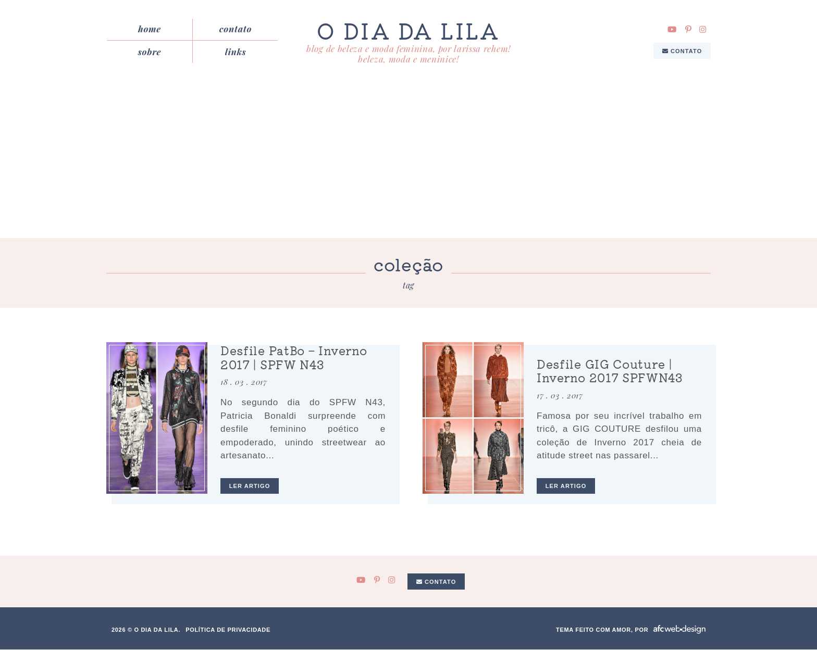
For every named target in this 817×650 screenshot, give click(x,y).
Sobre (150, 51)
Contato (235, 29)
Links (235, 51)
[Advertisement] (408, 160)
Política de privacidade (227, 630)
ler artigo (249, 486)
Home (149, 29)
